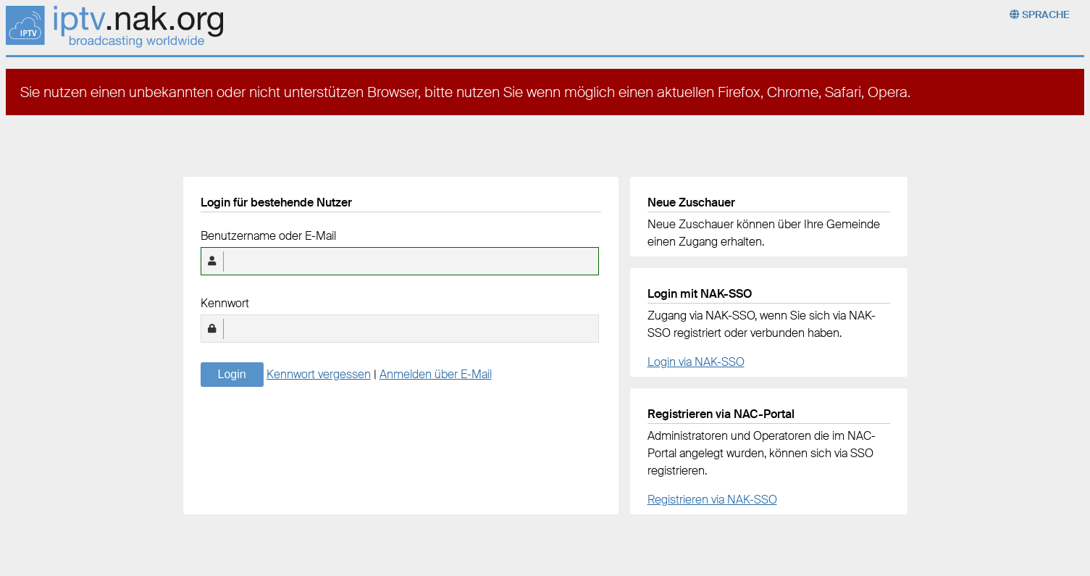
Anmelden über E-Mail (436, 374)
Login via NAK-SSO (696, 362)
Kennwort (225, 303)
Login (232, 374)
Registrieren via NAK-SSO (712, 499)
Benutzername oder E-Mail (268, 235)
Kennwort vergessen (319, 374)
